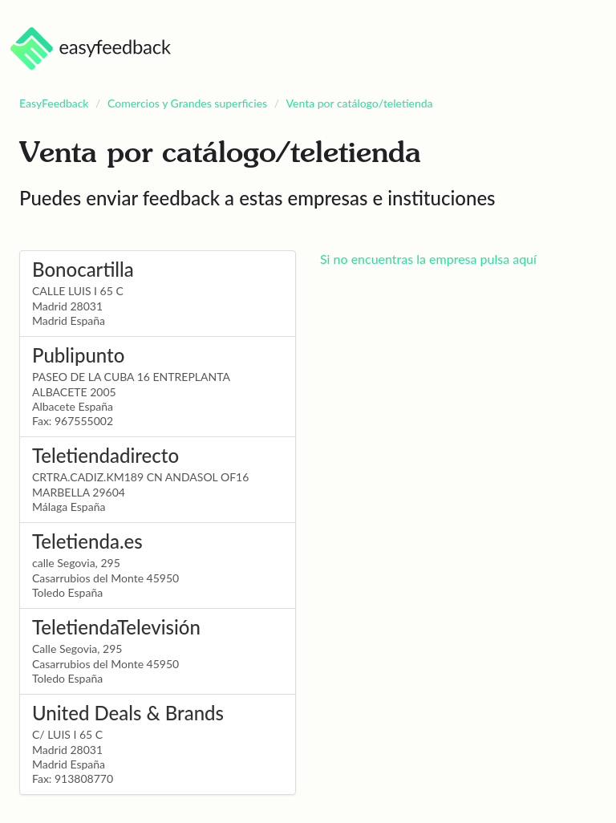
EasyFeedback (54, 103)
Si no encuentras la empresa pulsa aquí (428, 258)
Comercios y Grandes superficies (187, 103)
